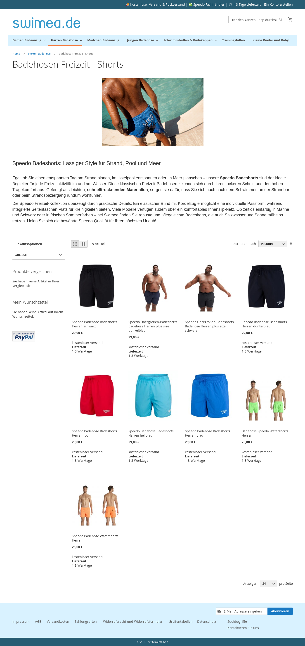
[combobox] (256, 19)
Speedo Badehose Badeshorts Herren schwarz (94, 324)
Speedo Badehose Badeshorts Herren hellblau (151, 433)
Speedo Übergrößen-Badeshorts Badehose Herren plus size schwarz (209, 326)
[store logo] (46, 21)
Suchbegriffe (237, 621)
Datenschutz (206, 621)
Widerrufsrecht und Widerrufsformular (133, 621)
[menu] (152, 40)
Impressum (21, 621)
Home (16, 53)
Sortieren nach (245, 243)
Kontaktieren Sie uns (243, 628)
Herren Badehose (39, 53)
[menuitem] (28, 40)
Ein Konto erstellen (278, 4)
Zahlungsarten (86, 621)
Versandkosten (58, 621)
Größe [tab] (21, 255)
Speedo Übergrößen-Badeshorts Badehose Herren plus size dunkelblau (152, 326)
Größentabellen (181, 621)
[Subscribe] (280, 611)
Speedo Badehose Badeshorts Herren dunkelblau (264, 324)
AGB (38, 621)
